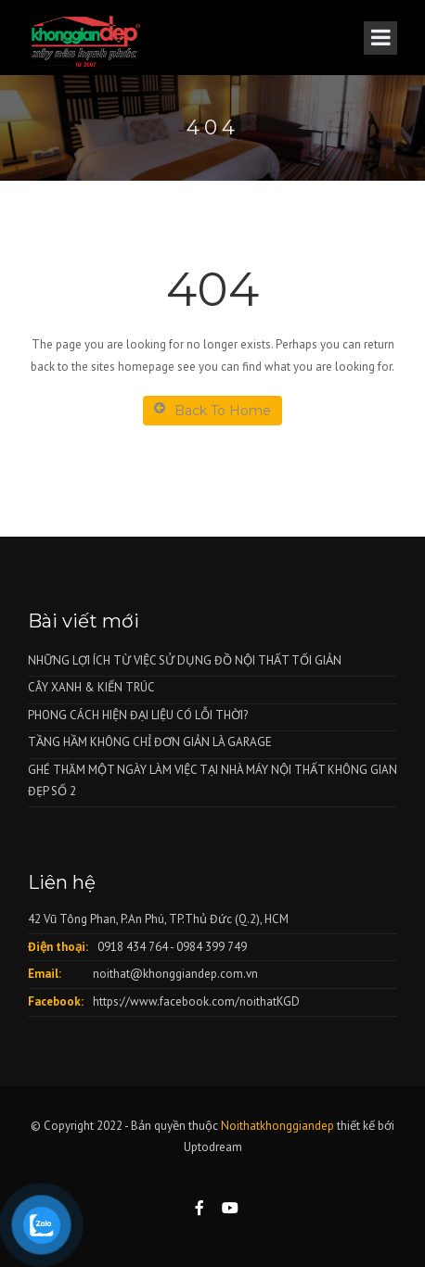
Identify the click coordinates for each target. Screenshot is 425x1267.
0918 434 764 (132, 947)
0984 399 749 (211, 947)
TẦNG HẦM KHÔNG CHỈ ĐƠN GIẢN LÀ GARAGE (150, 742)
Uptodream (213, 1147)
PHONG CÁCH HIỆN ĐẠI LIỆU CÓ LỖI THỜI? (138, 715)
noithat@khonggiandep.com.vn (175, 974)
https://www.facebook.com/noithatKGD (196, 1001)
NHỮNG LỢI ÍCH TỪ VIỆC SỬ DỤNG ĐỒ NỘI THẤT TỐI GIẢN (184, 660)
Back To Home (212, 410)
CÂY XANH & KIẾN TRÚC (91, 687)
